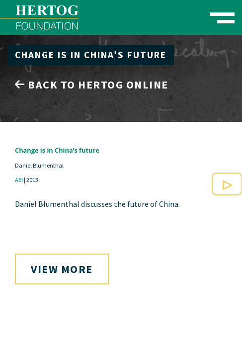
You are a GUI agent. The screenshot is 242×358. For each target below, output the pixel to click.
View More (62, 269)
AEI (19, 179)
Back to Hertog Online (91, 84)
